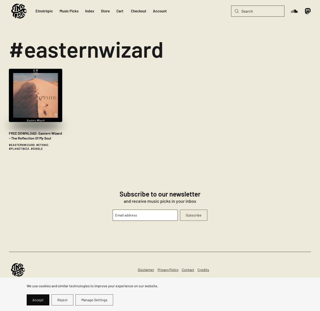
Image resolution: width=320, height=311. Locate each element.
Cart (119, 11)
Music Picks (69, 11)
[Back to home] (19, 11)
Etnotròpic (44, 11)
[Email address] (145, 215)
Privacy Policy (168, 270)
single (38, 148)
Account (160, 11)
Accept (38, 300)
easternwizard (23, 144)
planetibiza (20, 148)
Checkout (138, 11)
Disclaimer (146, 270)
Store (105, 11)
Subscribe (194, 215)
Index (89, 11)
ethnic (43, 144)
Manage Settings (94, 300)
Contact (188, 270)
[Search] (257, 11)
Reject (62, 300)
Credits (203, 270)
